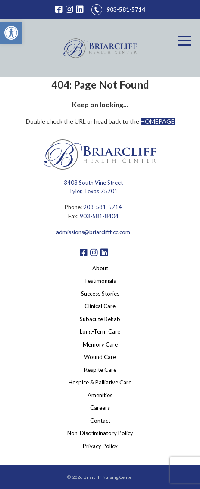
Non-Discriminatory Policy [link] (100, 433)
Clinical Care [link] (100, 306)
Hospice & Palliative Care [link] (100, 382)
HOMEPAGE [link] (158, 121)
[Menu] (184, 41)
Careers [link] (100, 407)
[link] (11, 33)
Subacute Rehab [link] (100, 319)
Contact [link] (100, 420)
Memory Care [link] (100, 344)
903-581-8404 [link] (99, 216)
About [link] (100, 268)
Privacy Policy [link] (100, 446)
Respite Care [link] (100, 369)
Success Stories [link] (100, 293)
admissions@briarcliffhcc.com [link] (93, 232)
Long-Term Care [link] (100, 331)
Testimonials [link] (100, 280)
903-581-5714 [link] (102, 207)
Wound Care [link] (100, 356)
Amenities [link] (100, 395)
